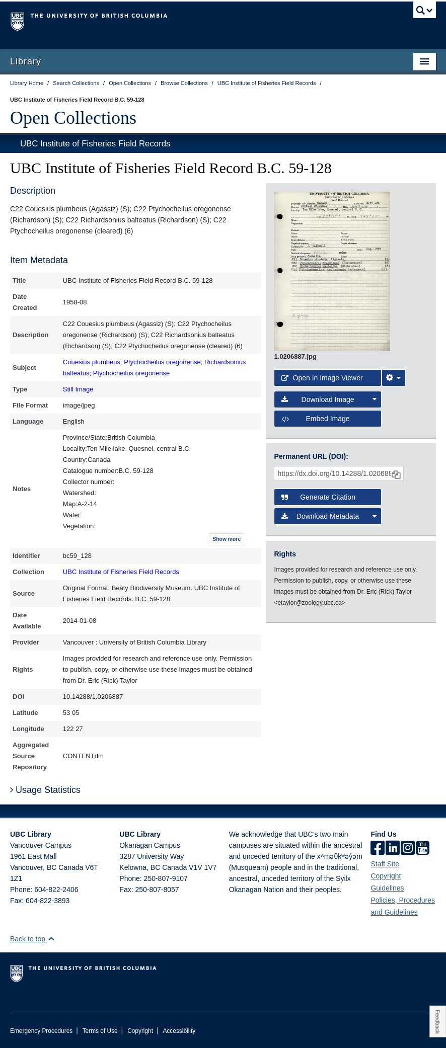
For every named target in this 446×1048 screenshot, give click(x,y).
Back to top (32, 939)
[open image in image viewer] (332, 271)
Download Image (329, 399)
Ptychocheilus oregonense (162, 362)
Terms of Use (100, 1030)
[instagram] (408, 849)
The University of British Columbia (191, 21)
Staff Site (384, 864)
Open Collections (73, 118)
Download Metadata (329, 516)
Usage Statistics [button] (45, 790)
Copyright (140, 1030)
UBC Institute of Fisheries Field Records (95, 143)
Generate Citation (318, 497)
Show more (226, 539)
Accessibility (179, 1030)
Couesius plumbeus (91, 362)
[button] (51, 938)
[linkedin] (393, 849)
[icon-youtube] (422, 849)
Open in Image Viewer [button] (321, 378)
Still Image (78, 389)
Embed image (315, 419)
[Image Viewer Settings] (394, 377)
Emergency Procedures (41, 1030)
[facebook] (377, 849)
